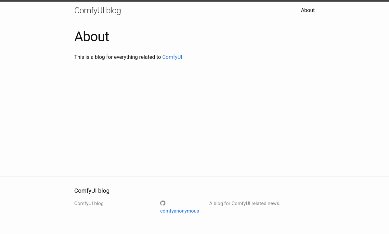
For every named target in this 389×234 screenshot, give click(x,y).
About (308, 10)
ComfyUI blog (97, 10)
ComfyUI (172, 57)
